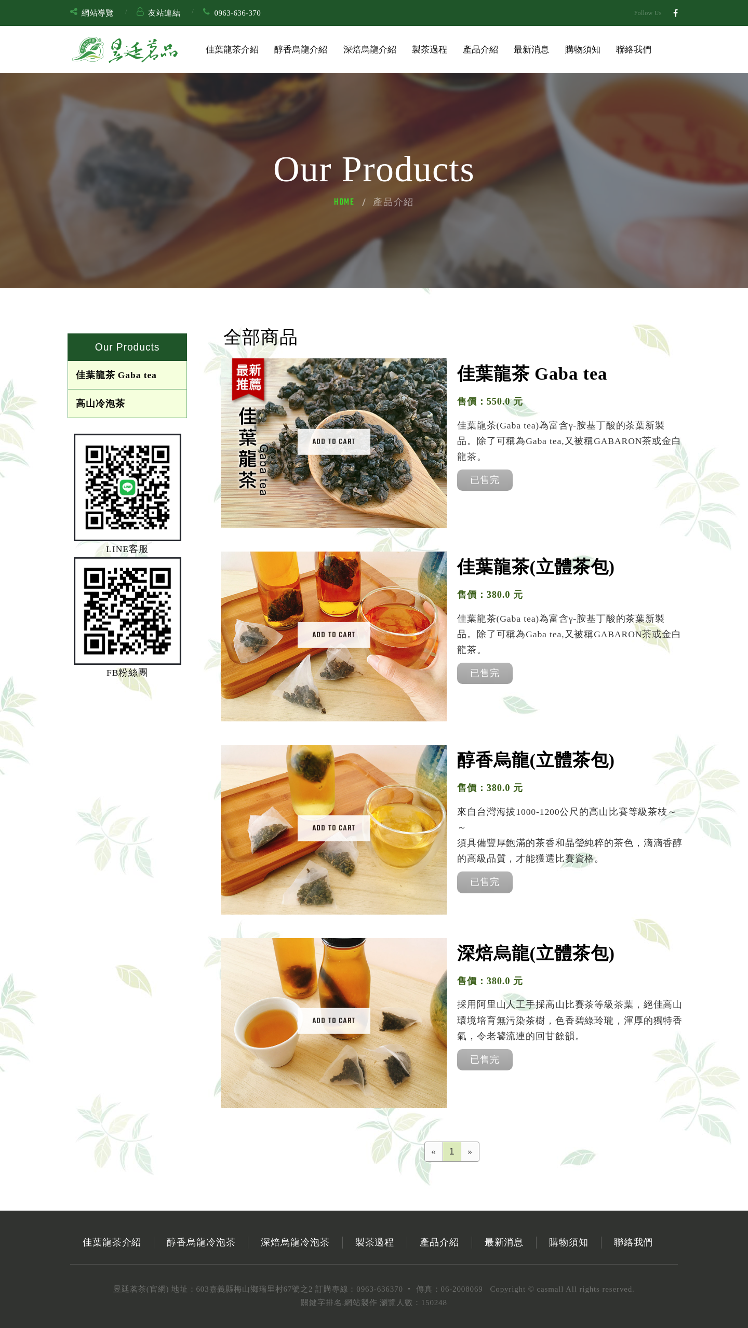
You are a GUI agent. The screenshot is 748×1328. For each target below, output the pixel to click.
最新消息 (531, 50)
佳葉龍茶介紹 (232, 50)
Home (344, 202)
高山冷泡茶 (100, 403)
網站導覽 (98, 13)
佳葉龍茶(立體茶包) (536, 566)
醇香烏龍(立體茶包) (536, 760)
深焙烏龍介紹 (369, 50)
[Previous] (433, 1152)
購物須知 (582, 50)
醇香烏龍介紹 (300, 50)
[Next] (470, 1152)
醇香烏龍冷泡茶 (201, 1242)
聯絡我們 (633, 50)
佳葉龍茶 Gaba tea (116, 375)
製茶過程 (429, 50)
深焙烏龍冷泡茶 (295, 1242)
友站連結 (164, 13)
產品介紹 (480, 50)
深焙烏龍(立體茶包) (536, 953)
